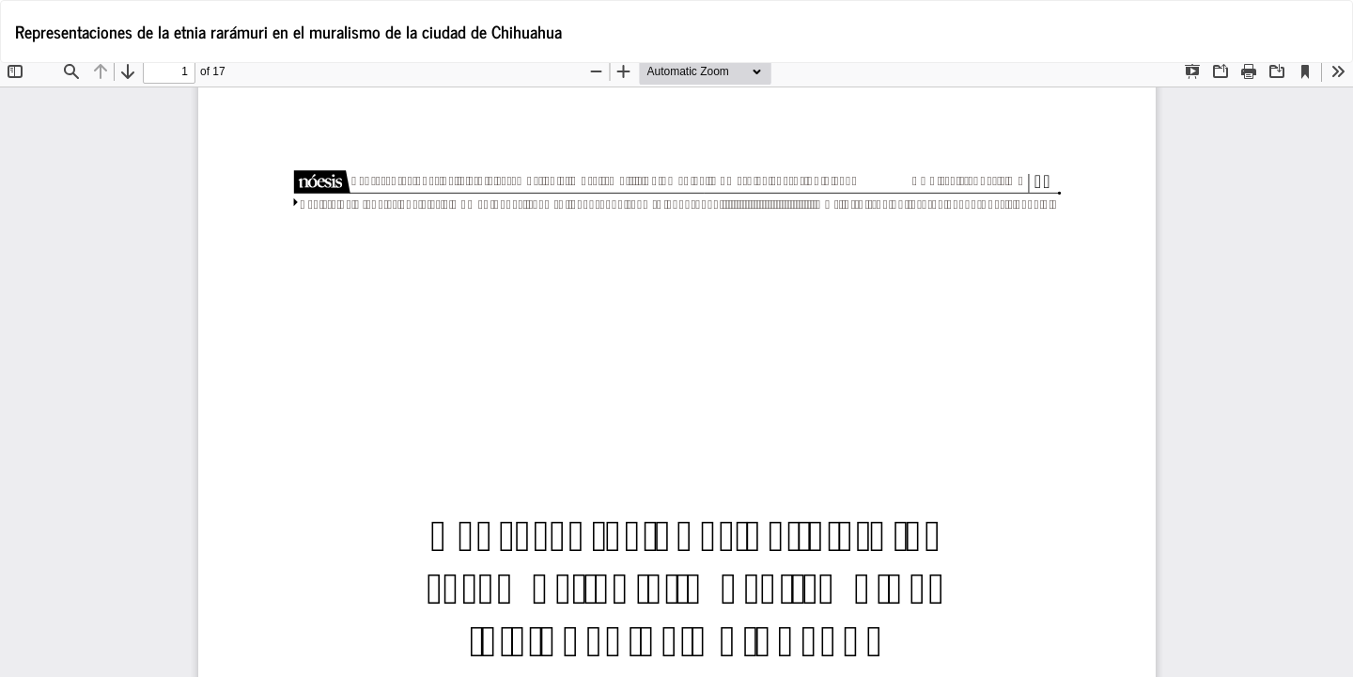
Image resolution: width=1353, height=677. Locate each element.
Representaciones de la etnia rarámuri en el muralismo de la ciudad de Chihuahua (288, 31)
